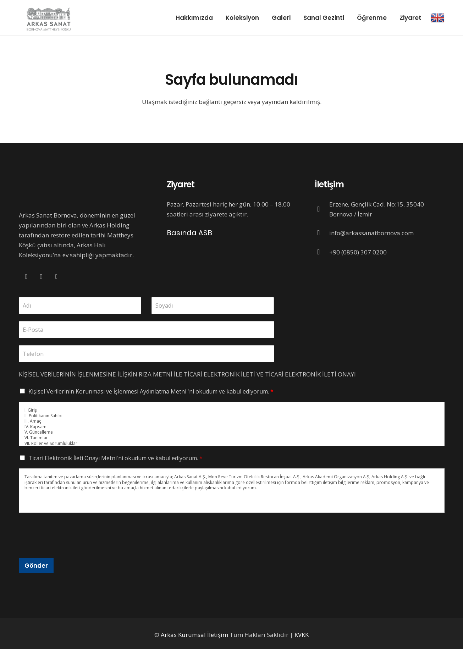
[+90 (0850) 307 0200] (322, 252)
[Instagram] (41, 277)
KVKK (301, 635)
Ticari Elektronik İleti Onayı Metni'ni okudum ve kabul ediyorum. (115, 458)
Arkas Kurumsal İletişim (194, 635)
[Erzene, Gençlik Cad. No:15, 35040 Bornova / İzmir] (322, 209)
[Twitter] (56, 277)
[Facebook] (26, 277)
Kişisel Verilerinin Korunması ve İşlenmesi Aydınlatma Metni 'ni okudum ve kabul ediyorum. (151, 391)
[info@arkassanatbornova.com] (322, 233)
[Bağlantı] (437, 18)
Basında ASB (189, 233)
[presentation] (73, 546)
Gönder (36, 565)
